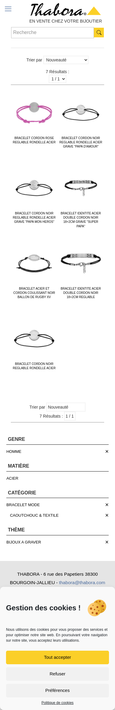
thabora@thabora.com (82, 582)
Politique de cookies (58, 703)
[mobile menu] (8, 9)
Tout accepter (57, 657)
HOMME (13, 451)
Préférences (57, 690)
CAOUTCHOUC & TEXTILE (34, 515)
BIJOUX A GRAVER (23, 542)
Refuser (58, 673)
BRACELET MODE (23, 505)
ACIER (12, 478)
